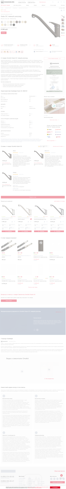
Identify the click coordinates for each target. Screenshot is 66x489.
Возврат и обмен (32, 475)
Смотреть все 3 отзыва (58, 146)
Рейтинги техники (41, 476)
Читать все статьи (54, 119)
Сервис (27, 5)
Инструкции (21, 473)
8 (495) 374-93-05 (22, 2)
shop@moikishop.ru (54, 479)
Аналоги (6, 32)
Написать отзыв (33, 196)
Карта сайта (40, 478)
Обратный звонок (6, 464)
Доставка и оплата (17, 5)
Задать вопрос (9, 299)
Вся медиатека (49, 372)
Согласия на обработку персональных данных (36, 487)
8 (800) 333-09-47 (31, 2)
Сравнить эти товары (59, 200)
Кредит (35, 5)
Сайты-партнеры (41, 475)
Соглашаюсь (55, 487)
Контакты (63, 5)
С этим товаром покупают (53, 58)
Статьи (30, 478)
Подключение (31, 473)
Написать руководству (57, 475)
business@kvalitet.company (56, 482)
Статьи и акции (53, 5)
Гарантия (43, 5)
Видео (39, 473)
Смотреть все (59, 310)
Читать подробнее (51, 140)
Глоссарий (21, 475)
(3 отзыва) (13, 216)
